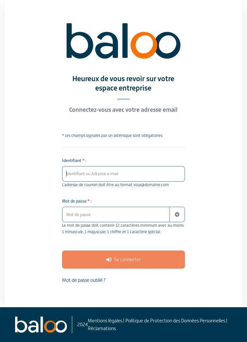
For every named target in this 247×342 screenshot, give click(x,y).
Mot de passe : (76, 201)
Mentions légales (105, 321)
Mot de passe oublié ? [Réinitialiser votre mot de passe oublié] (83, 280)
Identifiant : (74, 160)
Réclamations (102, 328)
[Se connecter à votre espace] (123, 260)
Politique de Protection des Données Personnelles (175, 321)
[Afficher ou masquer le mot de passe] (177, 214)
